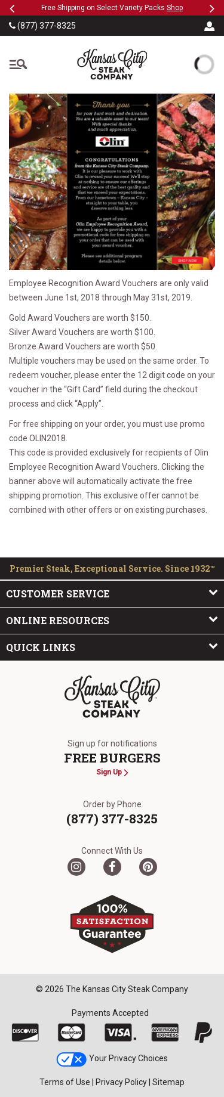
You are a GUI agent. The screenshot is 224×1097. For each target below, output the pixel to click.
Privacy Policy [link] (121, 1082)
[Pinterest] (148, 867)
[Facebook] (112, 867)
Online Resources (112, 620)
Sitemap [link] (168, 1082)
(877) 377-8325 (42, 25)
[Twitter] (76, 867)
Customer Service (112, 593)
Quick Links (112, 646)
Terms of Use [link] (64, 1082)
